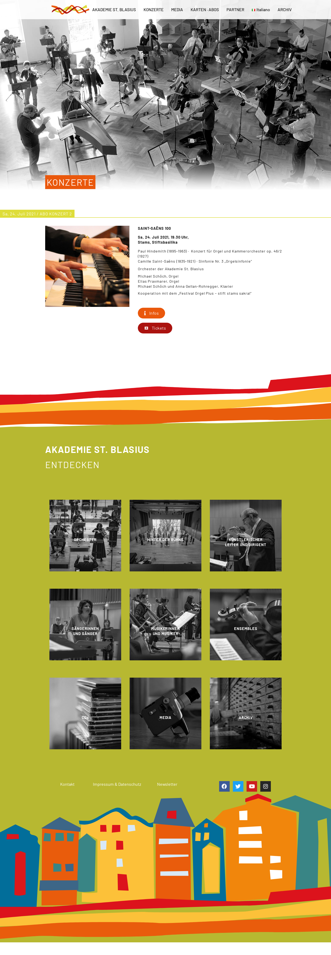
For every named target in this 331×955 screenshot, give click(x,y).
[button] (151, 313)
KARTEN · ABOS (205, 9)
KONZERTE (154, 9)
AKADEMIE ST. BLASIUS (114, 9)
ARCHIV (285, 9)
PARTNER (235, 9)
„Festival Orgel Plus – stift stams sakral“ (215, 293)
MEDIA (177, 9)
